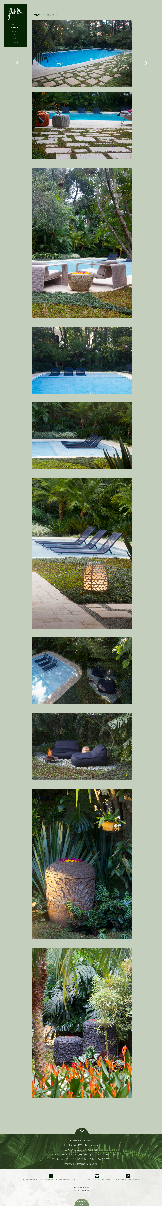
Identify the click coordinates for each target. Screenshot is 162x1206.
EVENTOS (14, 38)
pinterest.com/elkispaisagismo (128, 1178)
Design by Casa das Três (81, 1190)
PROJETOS (14, 28)
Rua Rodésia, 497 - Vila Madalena (81, 1145)
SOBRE (13, 24)
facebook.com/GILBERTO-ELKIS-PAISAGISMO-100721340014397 (51, 1178)
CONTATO (14, 42)
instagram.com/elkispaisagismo (97, 1178)
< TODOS (36, 15)
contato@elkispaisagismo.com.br (81, 1163)
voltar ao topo (81, 1203)
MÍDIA (13, 35)
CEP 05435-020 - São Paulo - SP (81, 1149)
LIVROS (13, 31)
